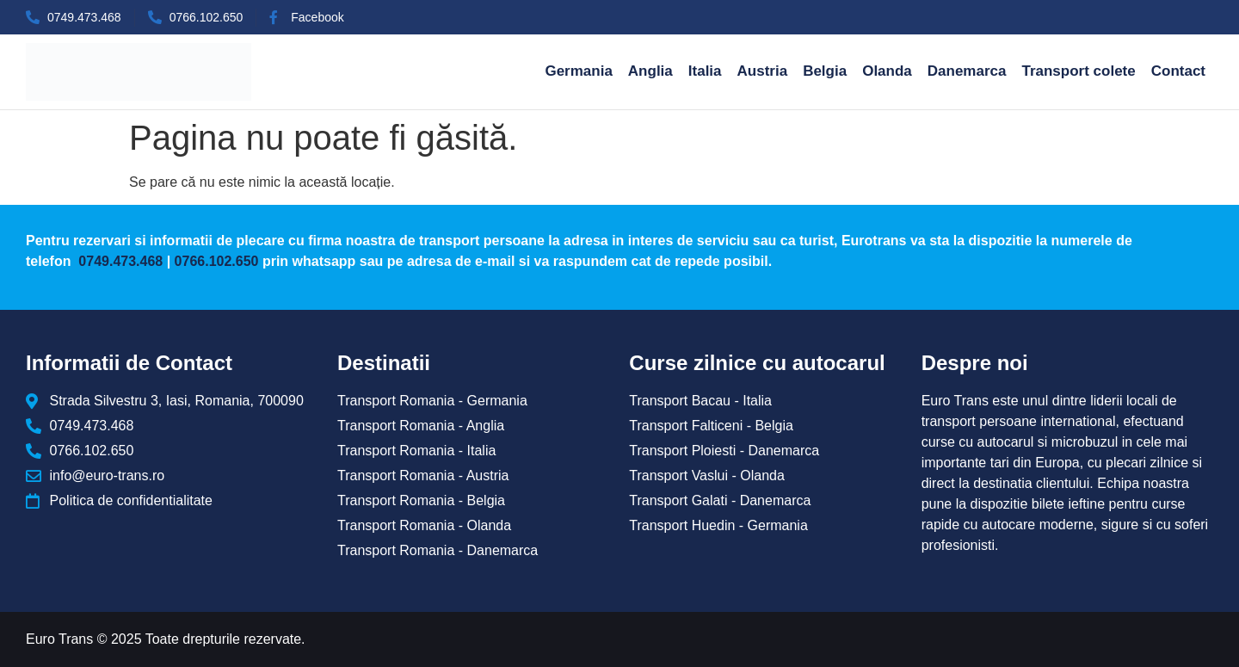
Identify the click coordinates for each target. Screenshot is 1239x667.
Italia (705, 71)
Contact (1178, 71)
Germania (578, 71)
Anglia (650, 71)
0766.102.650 (217, 261)
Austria (762, 71)
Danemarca (967, 71)
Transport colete (1078, 71)
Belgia (825, 71)
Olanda (887, 71)
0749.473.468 (119, 261)
